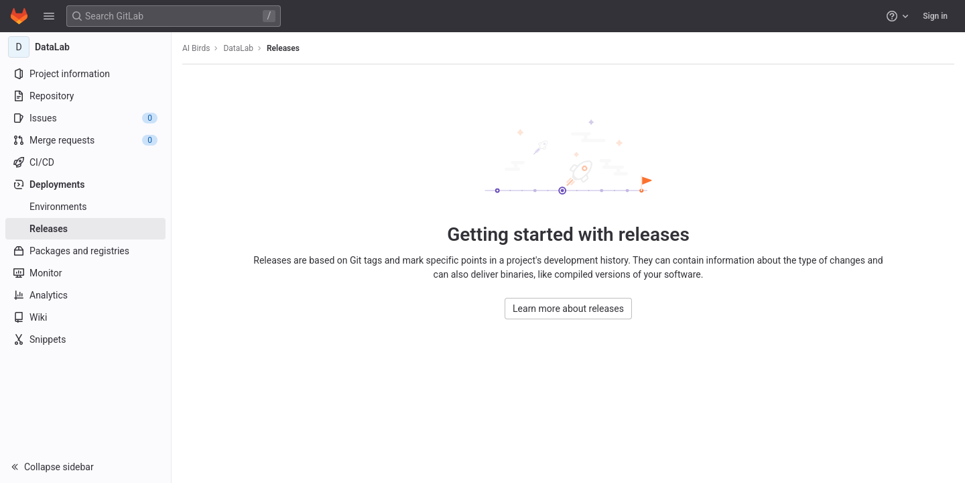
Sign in (935, 16)
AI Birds (196, 48)
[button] (49, 16)
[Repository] (85, 96)
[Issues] (85, 118)
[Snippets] (85, 339)
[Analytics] (85, 295)
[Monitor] (85, 273)
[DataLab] (85, 47)
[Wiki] (85, 317)
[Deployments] (85, 184)
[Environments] (85, 206)
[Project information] (85, 74)
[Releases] (85, 228)
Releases (283, 48)
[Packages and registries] (85, 251)
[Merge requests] (85, 140)
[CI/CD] (85, 162)
